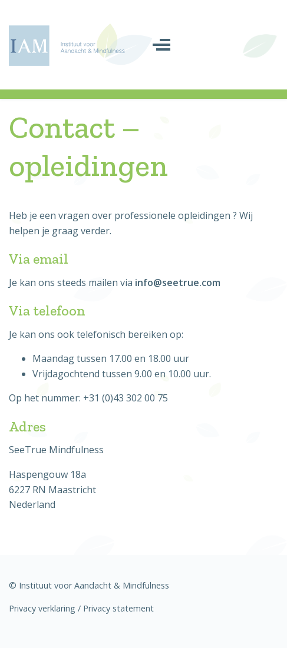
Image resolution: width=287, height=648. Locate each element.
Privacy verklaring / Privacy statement (81, 608)
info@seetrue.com (177, 282)
